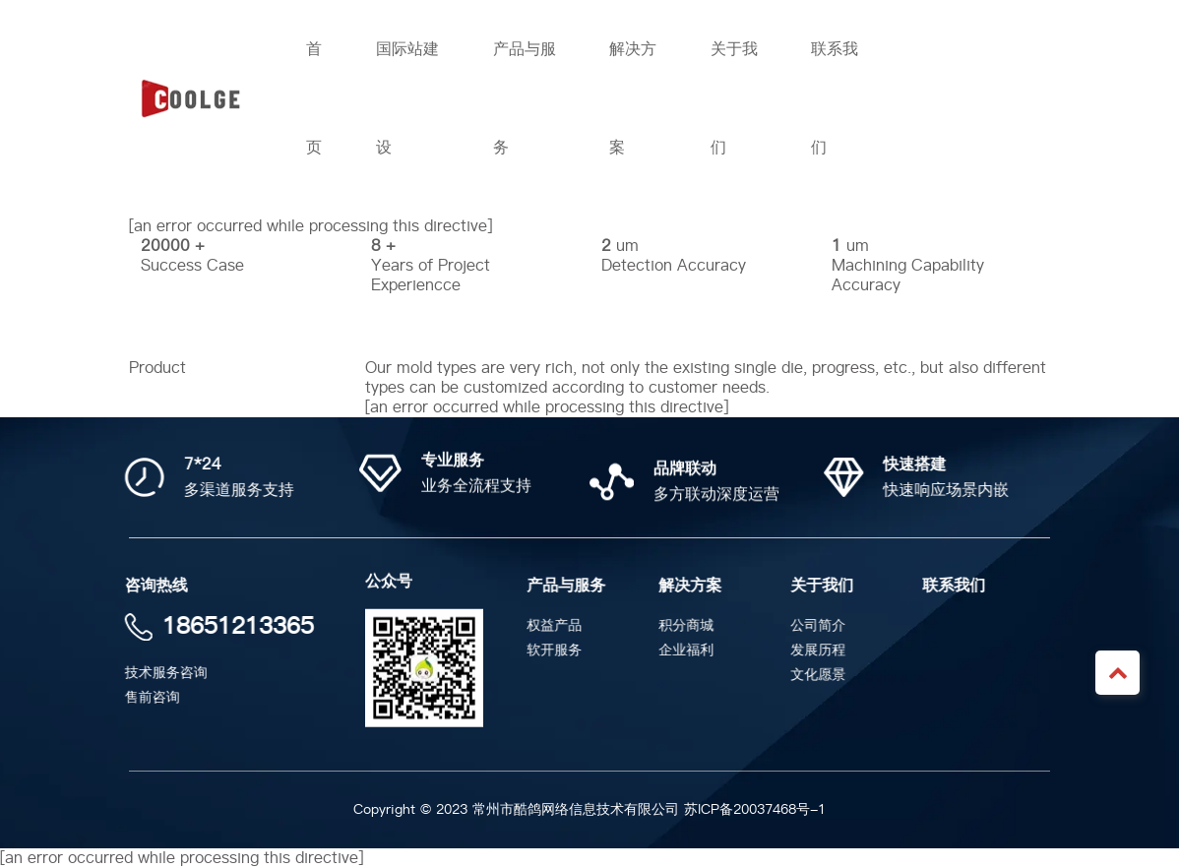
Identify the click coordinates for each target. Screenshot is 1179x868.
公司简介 (820, 625)
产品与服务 (568, 585)
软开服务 (557, 650)
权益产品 (557, 625)
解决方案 (692, 585)
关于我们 (824, 585)
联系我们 (956, 585)
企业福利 (688, 650)
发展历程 (820, 650)
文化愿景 (820, 674)
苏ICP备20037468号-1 (755, 809)
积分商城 (688, 625)
